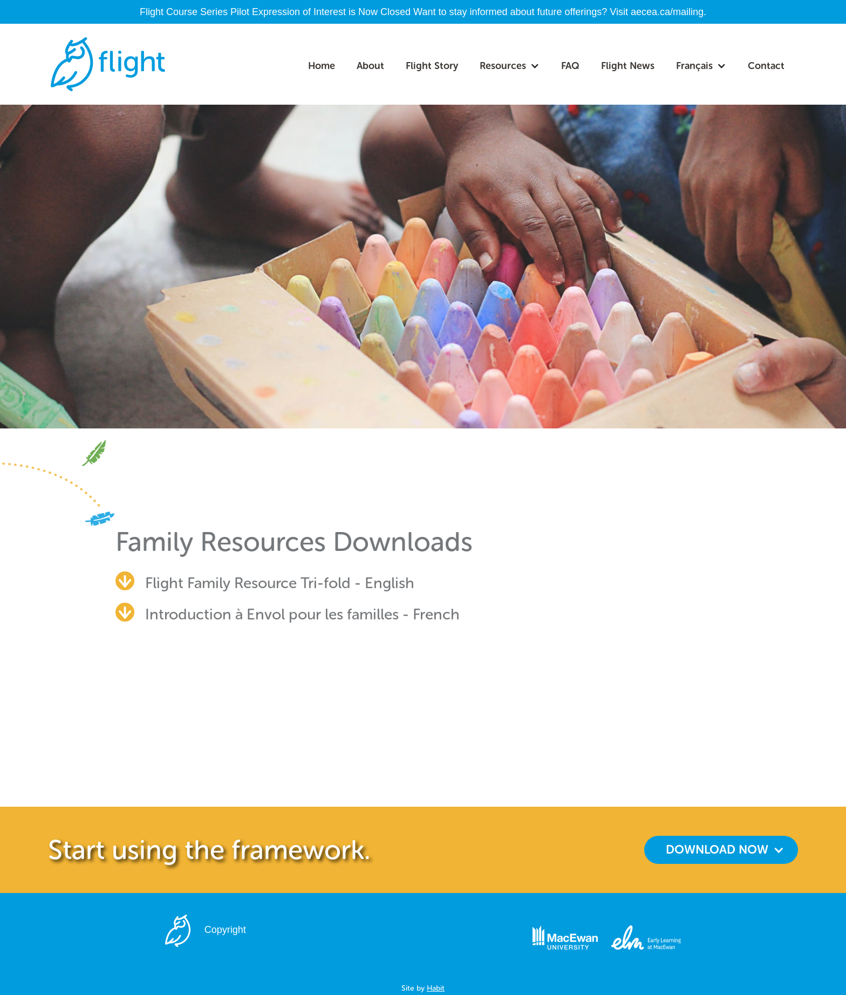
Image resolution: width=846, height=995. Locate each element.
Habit (436, 988)
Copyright (225, 929)
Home (321, 66)
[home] (108, 64)
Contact (766, 66)
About (370, 66)
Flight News (627, 66)
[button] (510, 65)
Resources (503, 66)
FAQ (570, 66)
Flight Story (432, 66)
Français (694, 66)
